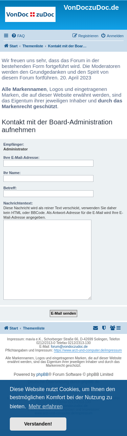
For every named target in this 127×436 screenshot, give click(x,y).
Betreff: (10, 188)
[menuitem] (18, 36)
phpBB (42, 374)
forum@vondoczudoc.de (69, 346)
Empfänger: (13, 144)
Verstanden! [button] (38, 424)
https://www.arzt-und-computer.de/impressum (88, 350)
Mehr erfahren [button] (45, 406)
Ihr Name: (12, 173)
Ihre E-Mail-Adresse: (21, 157)
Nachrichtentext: (18, 203)
